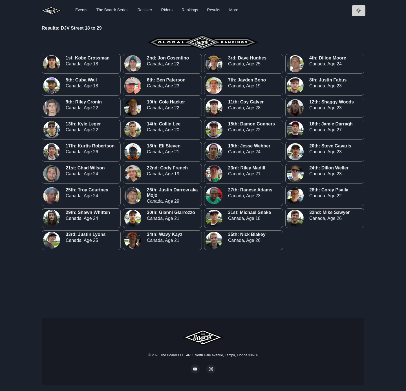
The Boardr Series (112, 10)
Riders (167, 10)
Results (213, 10)
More (233, 10)
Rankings (190, 10)
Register (144, 10)
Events (81, 10)
